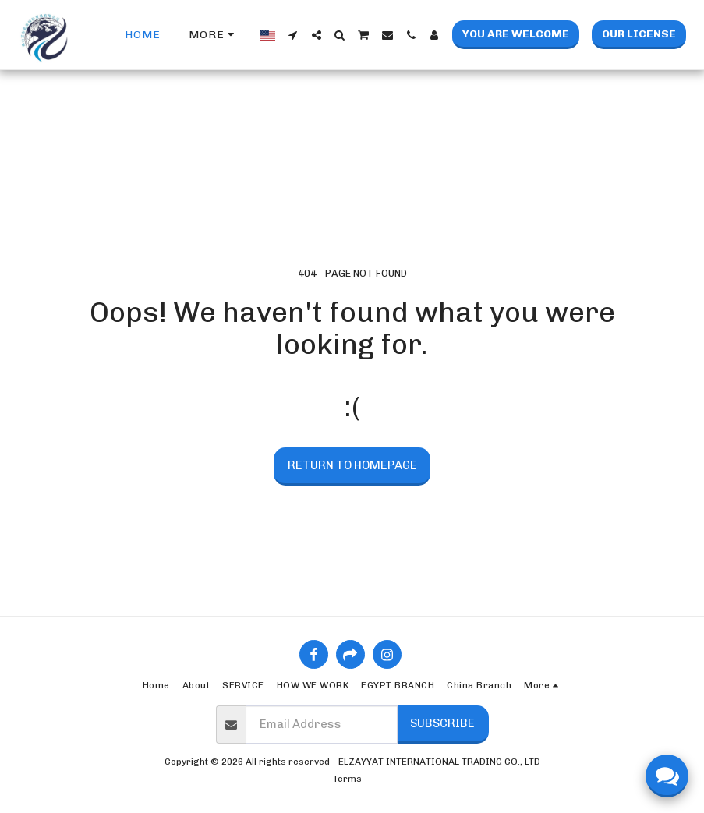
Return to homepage (352, 465)
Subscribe (442, 723)
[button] (293, 35)
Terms (347, 778)
